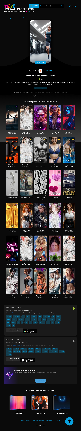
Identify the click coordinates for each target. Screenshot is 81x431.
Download (40, 62)
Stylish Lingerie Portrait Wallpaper (68, 296)
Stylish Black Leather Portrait (26, 263)
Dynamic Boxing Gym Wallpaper (12, 132)
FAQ (55, 420)
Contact (22, 420)
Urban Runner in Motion (26, 197)
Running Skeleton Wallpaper (12, 198)
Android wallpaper (17, 313)
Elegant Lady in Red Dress (12, 296)
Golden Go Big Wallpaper (12, 231)
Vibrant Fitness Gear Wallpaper (12, 165)
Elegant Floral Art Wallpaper (54, 296)
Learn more (40, 381)
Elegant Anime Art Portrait (26, 231)
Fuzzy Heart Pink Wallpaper (54, 198)
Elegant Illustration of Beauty (40, 296)
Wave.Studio (45, 71)
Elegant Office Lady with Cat (68, 263)
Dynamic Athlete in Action (69, 165)
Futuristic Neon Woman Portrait (69, 132)
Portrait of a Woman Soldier (40, 231)
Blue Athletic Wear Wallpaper (55, 165)
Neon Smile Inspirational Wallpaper (12, 263)
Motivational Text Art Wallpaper (40, 198)
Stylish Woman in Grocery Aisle (26, 132)
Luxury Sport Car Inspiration (69, 198)
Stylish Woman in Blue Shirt (54, 231)
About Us (27, 420)
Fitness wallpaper (22, 18)
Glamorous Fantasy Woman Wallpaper (41, 263)
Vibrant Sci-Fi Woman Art (40, 132)
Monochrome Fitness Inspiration (40, 165)
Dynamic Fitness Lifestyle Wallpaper (26, 165)
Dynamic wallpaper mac (40, 88)
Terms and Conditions (38, 420)
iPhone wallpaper (17, 345)
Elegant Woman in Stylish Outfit (69, 231)
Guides (59, 420)
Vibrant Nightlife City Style (55, 132)
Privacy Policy (48, 420)
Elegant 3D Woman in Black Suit (26, 296)
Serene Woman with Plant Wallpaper (55, 263)
